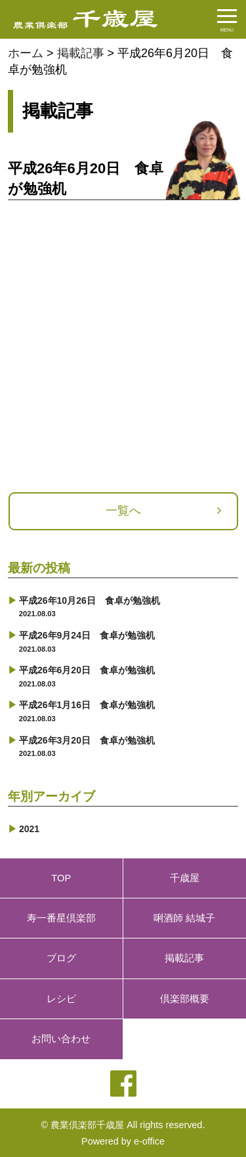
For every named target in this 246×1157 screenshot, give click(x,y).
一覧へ (123, 510)
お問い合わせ (61, 1039)
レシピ (61, 999)
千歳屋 (184, 878)
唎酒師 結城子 (184, 918)
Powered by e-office (123, 1141)
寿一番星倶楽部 (61, 918)
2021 (29, 829)
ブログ (61, 958)
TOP (61, 878)
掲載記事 (184, 958)
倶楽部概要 (184, 999)
